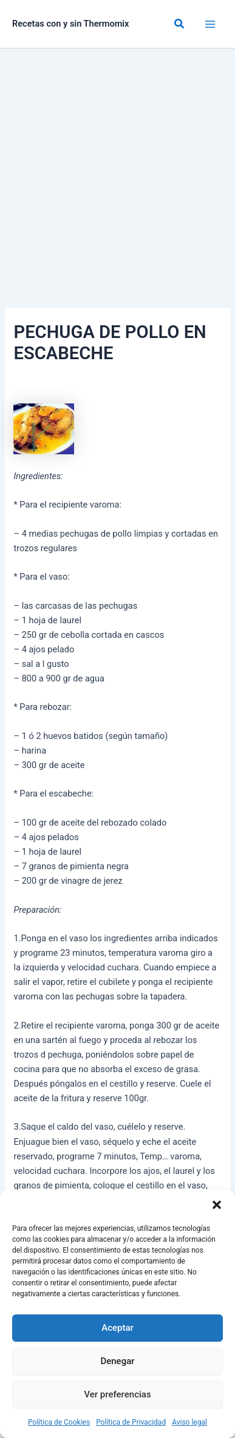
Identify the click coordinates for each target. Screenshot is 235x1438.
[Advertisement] (117, 172)
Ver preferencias (117, 1394)
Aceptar (117, 1327)
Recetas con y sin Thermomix (70, 23)
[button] (217, 1205)
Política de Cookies (59, 1422)
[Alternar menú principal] (210, 24)
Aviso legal (189, 1422)
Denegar (117, 1361)
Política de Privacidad (131, 1422)
